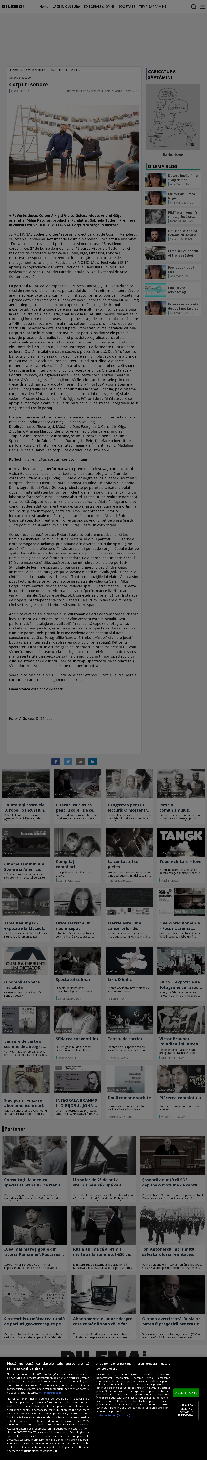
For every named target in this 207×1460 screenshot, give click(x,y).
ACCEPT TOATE (186, 1393)
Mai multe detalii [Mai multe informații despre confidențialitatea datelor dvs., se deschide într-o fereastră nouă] (50, 1392)
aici (81, 1428)
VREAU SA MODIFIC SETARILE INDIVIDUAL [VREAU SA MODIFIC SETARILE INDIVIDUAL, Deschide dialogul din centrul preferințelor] (186, 1410)
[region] (103, 1408)
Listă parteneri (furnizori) (113, 1415)
